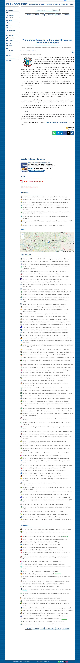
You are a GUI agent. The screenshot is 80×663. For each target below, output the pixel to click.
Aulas (8, 55)
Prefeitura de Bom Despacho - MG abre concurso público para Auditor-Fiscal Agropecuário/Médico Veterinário (44, 442)
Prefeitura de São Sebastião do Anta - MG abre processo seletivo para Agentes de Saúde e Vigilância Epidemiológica (48, 414)
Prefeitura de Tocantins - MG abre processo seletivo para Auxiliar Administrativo (46, 294)
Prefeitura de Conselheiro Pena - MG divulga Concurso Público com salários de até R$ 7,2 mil (48, 520)
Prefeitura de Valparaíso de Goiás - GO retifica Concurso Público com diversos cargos (47, 590)
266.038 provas (63, 4)
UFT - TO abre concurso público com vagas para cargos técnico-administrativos (45, 601)
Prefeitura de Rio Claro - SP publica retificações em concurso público (45, 536)
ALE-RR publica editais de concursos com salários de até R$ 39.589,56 (42, 598)
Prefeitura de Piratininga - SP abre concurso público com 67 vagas (41, 542)
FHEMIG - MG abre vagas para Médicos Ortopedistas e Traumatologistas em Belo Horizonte (46, 300)
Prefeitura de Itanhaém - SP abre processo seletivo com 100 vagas (41, 544)
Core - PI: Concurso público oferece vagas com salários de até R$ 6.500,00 (43, 621)
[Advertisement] (35, 27)
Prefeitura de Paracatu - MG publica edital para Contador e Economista (43, 511)
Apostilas (9, 10)
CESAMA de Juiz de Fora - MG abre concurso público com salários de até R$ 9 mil (45, 335)
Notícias (9, 12)
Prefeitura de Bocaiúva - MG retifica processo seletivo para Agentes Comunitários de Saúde (47, 508)
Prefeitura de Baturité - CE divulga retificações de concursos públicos (45, 616)
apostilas (49, 4)
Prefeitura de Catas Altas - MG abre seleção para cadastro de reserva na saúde (45, 314)
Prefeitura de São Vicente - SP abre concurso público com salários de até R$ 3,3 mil (46, 539)
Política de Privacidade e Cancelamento (21, 661)
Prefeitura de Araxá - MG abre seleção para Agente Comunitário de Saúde (44, 316)
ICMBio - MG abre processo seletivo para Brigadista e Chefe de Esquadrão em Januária (47, 393)
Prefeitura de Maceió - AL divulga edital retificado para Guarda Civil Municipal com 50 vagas (47, 604)
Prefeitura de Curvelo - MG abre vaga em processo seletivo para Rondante (44, 307)
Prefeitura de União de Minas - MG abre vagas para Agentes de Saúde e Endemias (46, 378)
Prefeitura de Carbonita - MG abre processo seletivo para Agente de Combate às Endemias (45, 479)
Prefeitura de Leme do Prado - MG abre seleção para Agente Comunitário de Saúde (46, 445)
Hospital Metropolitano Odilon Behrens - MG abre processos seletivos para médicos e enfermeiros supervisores (47, 310)
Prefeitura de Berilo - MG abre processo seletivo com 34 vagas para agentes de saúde (47, 497)
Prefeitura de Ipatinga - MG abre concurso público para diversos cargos (43, 372)
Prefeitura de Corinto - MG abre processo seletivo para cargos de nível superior (45, 330)
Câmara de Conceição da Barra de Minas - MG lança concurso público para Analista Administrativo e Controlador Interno (46, 213)
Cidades (9, 45)
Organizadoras (10, 58)
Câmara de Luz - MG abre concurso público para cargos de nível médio (43, 380)
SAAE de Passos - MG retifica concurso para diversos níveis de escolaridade (44, 470)
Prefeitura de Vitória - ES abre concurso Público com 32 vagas (40, 571)
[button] (22, 234)
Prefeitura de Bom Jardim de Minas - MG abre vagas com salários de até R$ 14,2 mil (46, 375)
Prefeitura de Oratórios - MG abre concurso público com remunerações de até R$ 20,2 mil (48, 352)
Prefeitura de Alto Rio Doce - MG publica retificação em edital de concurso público (46, 458)
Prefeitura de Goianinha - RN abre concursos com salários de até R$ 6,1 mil (44, 624)
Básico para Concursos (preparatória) (39, 162)
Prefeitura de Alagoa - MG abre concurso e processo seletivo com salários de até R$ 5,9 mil (47, 501)
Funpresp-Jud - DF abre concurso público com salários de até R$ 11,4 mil (43, 584)
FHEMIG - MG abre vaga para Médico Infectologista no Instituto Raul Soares (44, 304)
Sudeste (9, 20)
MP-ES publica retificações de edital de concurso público (42, 574)
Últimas (9, 32)
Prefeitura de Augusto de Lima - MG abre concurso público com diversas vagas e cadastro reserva (46, 484)
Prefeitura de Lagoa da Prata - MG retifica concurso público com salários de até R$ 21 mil (48, 492)
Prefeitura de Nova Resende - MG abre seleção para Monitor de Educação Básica (45, 271)
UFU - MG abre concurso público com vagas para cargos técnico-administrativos (45, 327)
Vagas (8, 48)
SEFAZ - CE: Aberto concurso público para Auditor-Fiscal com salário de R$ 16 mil (46, 613)
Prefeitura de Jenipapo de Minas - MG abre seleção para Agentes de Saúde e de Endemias (48, 388)
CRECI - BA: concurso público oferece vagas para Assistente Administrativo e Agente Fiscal (48, 610)
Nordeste (9, 28)
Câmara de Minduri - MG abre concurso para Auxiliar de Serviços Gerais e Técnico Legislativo (46, 217)
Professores (10, 38)
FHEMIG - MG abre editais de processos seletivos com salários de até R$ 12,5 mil (45, 261)
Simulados (9, 50)
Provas (9, 53)
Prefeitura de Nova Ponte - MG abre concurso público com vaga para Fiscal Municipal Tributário (47, 423)
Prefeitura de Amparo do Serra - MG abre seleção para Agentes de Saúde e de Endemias (48, 367)
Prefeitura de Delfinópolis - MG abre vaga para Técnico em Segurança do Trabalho (46, 322)
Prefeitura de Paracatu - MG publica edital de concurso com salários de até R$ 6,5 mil (47, 411)
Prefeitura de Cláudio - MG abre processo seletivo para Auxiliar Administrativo (45, 197)
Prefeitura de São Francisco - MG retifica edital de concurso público (42, 473)
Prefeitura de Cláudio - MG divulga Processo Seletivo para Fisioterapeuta (43, 225)
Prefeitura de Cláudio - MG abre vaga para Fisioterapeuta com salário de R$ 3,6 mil (46, 199)
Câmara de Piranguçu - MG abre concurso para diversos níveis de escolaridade (45, 514)
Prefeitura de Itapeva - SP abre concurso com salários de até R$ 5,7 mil (43, 547)
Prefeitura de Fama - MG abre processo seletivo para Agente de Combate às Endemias (47, 465)
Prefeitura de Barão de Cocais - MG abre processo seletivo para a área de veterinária (47, 338)
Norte (8, 25)
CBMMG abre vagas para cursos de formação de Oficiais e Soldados (42, 455)
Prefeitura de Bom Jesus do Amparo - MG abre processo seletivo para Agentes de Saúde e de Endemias (48, 341)
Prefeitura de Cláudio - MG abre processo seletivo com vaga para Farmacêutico (45, 202)
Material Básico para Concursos (56, 122)
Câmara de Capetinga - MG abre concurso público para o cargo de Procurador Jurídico (47, 408)
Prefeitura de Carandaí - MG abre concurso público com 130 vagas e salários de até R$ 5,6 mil (47, 221)
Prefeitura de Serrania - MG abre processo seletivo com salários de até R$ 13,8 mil (46, 276)
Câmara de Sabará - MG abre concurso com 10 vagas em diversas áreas (43, 504)
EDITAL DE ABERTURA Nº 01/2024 (33, 181)
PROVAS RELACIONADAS (31, 187)
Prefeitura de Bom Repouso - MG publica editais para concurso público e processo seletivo (46, 361)
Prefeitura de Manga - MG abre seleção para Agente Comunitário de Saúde (44, 468)
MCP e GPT (10, 35)
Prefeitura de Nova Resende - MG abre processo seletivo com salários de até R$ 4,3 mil (47, 319)
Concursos (9, 15)
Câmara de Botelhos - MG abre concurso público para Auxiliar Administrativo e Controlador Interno (45, 384)
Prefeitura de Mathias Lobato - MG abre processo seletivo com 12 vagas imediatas (46, 434)
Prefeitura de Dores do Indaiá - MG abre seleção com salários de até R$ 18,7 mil (45, 279)
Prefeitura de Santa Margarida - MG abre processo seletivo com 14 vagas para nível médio (46, 461)
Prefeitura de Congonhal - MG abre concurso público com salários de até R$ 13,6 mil (47, 370)
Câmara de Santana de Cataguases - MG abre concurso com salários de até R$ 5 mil (46, 453)
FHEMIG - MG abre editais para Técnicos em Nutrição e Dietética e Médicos (44, 289)
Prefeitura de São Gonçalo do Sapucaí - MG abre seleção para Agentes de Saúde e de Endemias (47, 437)
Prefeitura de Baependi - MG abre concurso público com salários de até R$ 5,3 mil (46, 401)
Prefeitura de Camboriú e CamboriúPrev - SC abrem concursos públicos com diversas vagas (47, 577)
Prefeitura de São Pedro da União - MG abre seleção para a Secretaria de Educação (46, 259)
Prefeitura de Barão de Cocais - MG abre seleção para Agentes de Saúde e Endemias (46, 476)
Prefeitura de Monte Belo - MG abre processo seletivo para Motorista (42, 274)
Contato (9, 60)
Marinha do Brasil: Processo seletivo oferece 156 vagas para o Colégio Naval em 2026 (47, 529)
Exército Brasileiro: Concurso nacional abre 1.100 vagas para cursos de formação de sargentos (47, 533)
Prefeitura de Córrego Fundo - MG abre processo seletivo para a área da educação (46, 264)
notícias (55, 4)
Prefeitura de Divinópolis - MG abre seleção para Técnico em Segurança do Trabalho (47, 324)
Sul (8, 23)
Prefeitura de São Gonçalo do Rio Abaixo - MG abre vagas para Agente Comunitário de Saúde (47, 428)
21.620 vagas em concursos (37, 4)
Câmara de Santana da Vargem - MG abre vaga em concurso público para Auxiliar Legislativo (46, 449)
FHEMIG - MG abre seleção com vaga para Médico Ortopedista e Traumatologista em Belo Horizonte (47, 285)
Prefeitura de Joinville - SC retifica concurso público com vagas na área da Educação (46, 581)
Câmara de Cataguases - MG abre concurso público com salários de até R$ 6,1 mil (46, 349)
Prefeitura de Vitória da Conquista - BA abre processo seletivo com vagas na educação (47, 608)
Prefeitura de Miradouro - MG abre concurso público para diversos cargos (44, 396)
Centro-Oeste (10, 30)
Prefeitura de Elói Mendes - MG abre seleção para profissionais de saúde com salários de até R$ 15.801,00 (48, 346)
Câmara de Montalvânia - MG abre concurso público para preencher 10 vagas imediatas (48, 364)
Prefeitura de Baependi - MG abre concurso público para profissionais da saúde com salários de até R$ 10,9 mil (47, 488)
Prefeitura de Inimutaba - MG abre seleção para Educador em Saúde (42, 282)
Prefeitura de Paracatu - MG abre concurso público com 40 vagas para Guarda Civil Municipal (46, 404)
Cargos (9, 43)
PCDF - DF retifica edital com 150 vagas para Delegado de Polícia (41, 586)
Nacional (9, 17)
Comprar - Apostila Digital (36, 170)
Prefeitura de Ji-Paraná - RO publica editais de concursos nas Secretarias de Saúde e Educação (46, 594)
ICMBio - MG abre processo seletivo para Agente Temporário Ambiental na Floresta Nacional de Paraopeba (46, 267)
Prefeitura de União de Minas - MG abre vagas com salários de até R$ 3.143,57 (45, 355)
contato (71, 4)
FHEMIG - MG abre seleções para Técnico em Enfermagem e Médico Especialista (45, 332)
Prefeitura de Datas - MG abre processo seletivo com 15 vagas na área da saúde (45, 494)
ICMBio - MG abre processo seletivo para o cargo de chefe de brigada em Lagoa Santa (47, 292)
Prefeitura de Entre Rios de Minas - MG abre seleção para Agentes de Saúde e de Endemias (45, 208)
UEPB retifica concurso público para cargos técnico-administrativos (45, 619)
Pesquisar (55, 10)
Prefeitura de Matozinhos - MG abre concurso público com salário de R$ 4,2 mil (45, 390)
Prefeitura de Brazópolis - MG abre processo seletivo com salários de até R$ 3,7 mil (46, 398)
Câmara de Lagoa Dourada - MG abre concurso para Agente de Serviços (43, 205)
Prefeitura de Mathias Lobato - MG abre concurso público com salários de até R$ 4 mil (47, 431)
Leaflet (58, 251)
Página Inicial (10, 7)
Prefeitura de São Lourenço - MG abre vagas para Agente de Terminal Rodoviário (46, 297)
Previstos (9, 40)
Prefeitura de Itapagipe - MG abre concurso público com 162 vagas (42, 517)
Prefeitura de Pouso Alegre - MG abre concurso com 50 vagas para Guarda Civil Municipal (45, 419)
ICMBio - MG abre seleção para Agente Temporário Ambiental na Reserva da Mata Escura (48, 357)
